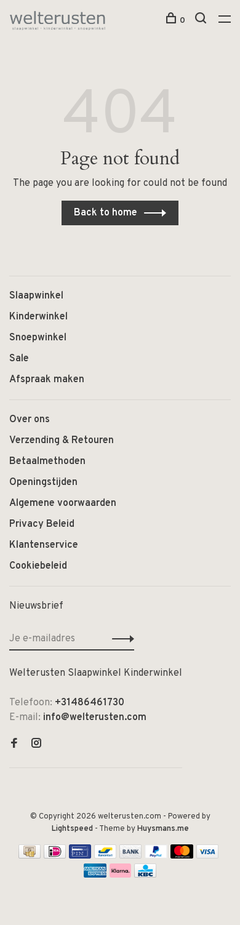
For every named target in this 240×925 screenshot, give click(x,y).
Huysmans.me (163, 829)
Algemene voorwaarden (62, 503)
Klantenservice (43, 545)
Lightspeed (72, 829)
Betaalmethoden (47, 461)
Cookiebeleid (38, 566)
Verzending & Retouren (61, 440)
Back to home (105, 213)
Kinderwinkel (38, 317)
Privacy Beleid (41, 524)
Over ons (29, 420)
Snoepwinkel (37, 338)
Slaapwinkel (36, 296)
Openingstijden (43, 482)
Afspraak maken (46, 380)
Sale (19, 359)
